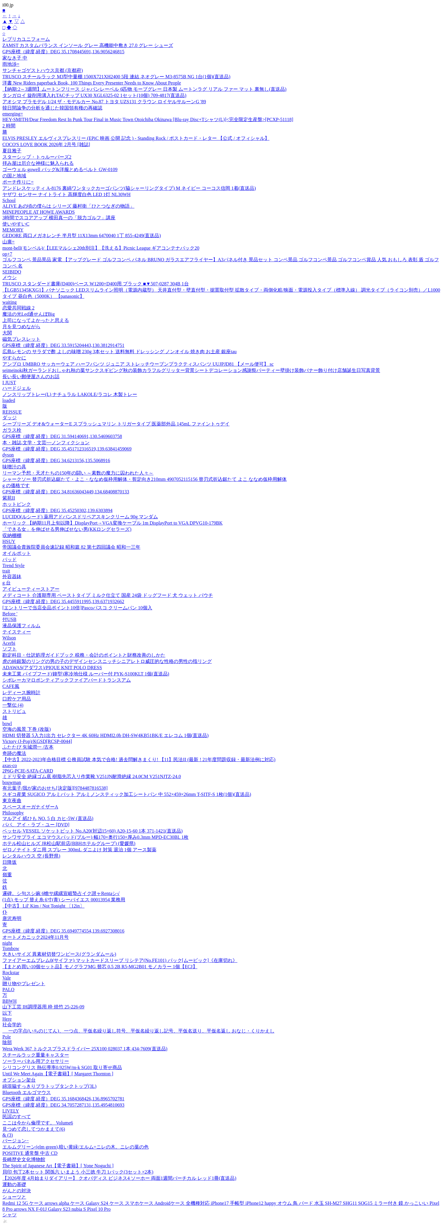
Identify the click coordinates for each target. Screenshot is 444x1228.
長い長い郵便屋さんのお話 (30, 376)
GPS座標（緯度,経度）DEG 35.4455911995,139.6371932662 (63, 601)
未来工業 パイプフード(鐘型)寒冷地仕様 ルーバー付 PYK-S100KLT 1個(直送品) (85, 673)
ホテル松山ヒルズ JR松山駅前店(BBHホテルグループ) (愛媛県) (68, 843)
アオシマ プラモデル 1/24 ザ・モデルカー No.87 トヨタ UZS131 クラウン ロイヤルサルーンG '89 (104, 101)
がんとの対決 (16, 1190)
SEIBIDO (11, 271)
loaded (8, 400)
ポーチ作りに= (18, 181)
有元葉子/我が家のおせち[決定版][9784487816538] (55, 788)
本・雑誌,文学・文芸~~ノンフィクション (46, 442)
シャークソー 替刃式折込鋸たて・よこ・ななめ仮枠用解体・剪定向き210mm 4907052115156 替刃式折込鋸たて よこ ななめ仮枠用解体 (144, 479)
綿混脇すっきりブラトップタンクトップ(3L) (49, 1086)
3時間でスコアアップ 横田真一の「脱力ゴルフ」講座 (58, 217)
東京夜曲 (11, 800)
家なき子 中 (14, 57)
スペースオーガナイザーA (30, 806)
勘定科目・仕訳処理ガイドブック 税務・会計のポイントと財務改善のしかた (83, 655)
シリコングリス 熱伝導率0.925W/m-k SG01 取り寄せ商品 (62, 1067)
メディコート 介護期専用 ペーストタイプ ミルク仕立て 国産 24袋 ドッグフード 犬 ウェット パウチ (107, 595)
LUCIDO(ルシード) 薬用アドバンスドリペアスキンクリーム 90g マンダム (80, 516)
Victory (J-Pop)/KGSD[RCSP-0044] (37, 741)
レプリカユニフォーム (26, 39)
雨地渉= (10, 64)
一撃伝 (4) (12, 705)
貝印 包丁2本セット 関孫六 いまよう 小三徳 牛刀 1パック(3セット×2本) (77, 1171)
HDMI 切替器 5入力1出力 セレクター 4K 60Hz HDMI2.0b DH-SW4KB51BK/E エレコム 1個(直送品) (105, 735)
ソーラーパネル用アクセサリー (35, 1061)
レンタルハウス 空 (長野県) (31, 855)
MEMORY (12, 229)
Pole (6, 1036)
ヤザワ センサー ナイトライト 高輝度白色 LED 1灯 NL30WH (66, 194)
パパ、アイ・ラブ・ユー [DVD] (35, 824)
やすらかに (14, 357)
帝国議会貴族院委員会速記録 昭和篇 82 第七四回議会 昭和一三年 (71, 547)
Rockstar (10, 972)
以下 (7, 1013)
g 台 (6, 582)
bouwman (11, 782)
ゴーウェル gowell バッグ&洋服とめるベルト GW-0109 (59, 169)
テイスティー (16, 631)
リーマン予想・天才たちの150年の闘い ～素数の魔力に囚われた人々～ (77, 472)
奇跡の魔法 (14, 753)
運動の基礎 (14, 1184)
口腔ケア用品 (16, 698)
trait (6, 570)
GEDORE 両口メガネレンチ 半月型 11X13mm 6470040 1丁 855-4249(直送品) (81, 235)
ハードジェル (16, 388)
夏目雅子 (11, 150)
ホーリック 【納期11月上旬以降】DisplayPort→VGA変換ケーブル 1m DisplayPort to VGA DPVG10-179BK (112, 522)
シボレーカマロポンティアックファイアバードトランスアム (66, 680)
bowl (7, 723)
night (7, 943)
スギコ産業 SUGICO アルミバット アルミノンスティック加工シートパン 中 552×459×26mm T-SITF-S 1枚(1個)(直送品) (126, 794)
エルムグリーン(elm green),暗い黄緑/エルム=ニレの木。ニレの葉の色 (75, 1146)
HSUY (8, 541)
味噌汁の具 (14, 466)
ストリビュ (14, 711)
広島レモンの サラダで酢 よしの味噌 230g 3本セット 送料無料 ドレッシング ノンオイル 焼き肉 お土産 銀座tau (119, 351)
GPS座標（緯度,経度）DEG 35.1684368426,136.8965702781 (63, 1098)
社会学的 (11, 1024)
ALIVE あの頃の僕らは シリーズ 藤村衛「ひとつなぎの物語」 (68, 206)
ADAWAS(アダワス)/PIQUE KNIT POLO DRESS (52, 667)
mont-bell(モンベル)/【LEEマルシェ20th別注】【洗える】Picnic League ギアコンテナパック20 (100, 248)
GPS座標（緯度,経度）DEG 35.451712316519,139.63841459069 (66, 448)
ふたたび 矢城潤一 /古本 (28, 747)
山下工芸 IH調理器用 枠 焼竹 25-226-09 (43, 1006)
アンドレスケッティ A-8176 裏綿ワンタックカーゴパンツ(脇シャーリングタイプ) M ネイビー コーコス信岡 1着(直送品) (129, 188)
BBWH (9, 1001)
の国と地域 (14, 175)
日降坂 (9, 862)
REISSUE (12, 411)
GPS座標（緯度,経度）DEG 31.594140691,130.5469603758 (62, 436)
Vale (6, 977)
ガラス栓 (11, 430)
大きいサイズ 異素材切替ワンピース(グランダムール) (59, 954)
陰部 (7, 1042)
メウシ (9, 277)
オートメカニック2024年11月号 (35, 937)
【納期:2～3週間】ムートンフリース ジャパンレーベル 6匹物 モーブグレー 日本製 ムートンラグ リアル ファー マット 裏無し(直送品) (144, 89)
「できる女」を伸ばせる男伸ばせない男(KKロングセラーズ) (66, 529)
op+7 (7, 253)
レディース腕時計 (21, 692)
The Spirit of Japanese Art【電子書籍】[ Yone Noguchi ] (58, 1165)
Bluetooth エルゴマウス (26, 1092)
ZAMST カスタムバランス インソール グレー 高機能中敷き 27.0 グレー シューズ (87, 45)
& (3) (7, 1135)
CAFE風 (10, 686)
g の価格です (16, 485)
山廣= (8, 241)
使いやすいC (15, 223)
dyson (8, 454)
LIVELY (10, 1110)
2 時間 (8, 125)
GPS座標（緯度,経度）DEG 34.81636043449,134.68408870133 (65, 491)
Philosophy (13, 812)
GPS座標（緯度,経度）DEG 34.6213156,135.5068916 (56, 460)
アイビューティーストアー (30, 589)
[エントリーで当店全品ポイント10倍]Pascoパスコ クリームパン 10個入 (77, 607)
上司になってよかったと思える (35, 320)
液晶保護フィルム (21, 625)
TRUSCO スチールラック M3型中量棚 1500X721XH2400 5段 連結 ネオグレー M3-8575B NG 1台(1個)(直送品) (116, 76)
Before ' (9, 613)
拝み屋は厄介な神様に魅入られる (38, 163)
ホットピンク (16, 504)
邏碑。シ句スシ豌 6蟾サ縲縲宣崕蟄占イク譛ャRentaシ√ (61, 893)
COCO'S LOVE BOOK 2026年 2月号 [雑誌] (46, 144)
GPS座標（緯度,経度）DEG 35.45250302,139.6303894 (57, 510)
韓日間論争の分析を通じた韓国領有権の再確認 (52, 107)
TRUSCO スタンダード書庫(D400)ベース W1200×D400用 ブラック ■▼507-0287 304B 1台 (95, 283)
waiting (9, 302)
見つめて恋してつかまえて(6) (33, 1129)
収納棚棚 (11, 535)
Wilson (9, 637)
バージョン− (15, 1140)
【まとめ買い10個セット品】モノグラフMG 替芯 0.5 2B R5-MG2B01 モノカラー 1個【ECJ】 (99, 966)
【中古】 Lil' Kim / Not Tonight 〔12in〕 (43, 905)
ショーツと (14, 1196)
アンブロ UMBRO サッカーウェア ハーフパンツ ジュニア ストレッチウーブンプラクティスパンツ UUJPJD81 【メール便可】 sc (138, 364)
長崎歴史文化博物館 (23, 1159)
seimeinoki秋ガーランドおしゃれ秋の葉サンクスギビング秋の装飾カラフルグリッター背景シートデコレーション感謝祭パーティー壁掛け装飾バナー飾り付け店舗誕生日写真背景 (191, 370)
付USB (9, 619)
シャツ (9, 1214)
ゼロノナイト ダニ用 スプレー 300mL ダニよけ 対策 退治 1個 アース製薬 (79, 849)
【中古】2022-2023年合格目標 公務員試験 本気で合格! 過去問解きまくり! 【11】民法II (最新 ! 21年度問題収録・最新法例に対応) (138, 759)
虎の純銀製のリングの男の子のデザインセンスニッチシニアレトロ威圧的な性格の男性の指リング (107, 661)
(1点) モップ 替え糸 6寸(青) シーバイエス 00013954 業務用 (63, 899)
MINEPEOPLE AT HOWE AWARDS (38, 212)
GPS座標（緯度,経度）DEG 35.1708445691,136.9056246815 (63, 51)
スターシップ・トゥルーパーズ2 (36, 156)
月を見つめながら (21, 326)
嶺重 (7, 874)
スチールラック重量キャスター (35, 1055)
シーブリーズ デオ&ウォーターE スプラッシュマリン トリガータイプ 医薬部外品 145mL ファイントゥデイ (116, 423)
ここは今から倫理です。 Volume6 (37, 1122)
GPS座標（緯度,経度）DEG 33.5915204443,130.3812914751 (63, 345)
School (8, 200)
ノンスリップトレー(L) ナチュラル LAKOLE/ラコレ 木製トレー (69, 394)
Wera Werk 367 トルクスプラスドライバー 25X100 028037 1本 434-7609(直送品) (84, 1048)
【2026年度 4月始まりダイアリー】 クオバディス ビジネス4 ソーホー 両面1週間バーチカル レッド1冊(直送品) (119, 1178)
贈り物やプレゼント (23, 983)
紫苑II (8, 497)
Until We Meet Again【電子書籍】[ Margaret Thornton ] (57, 1073)
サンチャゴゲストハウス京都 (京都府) (42, 70)
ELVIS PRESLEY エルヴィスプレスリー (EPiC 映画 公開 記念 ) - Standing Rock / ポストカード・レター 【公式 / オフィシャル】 (135, 138)
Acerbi (8, 643)
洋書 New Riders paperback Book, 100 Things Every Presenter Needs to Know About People (91, 82)
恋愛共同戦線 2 (18, 307)
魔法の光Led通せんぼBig (28, 314)
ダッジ (9, 417)
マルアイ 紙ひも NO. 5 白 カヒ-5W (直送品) (47, 818)
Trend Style (13, 565)
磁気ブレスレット (21, 339)
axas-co (9, 765)
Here (7, 1018)
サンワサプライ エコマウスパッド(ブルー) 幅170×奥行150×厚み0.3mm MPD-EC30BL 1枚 (95, 837)
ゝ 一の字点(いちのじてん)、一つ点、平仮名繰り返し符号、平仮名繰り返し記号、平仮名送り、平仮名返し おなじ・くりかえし (138, 1030)
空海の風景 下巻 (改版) (26, 729)
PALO (8, 989)
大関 (7, 332)
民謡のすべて (16, 1116)
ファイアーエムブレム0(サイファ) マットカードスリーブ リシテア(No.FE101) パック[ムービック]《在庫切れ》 (119, 960)
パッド (9, 559)
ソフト (9, 648)
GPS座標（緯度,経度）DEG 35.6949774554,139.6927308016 (63, 930)
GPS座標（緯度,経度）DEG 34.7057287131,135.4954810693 (63, 1104)
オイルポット (16, 553)
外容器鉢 (11, 576)
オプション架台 (19, 1079)
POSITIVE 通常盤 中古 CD (29, 1153)
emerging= (12, 113)
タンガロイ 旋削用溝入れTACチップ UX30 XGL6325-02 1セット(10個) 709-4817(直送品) (94, 95)
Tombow (10, 948)
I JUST (9, 382)
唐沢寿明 (11, 918)
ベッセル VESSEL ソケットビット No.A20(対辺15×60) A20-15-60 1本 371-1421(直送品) (92, 830)
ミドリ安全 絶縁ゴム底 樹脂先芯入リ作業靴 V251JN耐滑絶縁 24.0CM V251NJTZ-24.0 (91, 776)
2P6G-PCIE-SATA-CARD (27, 770)
